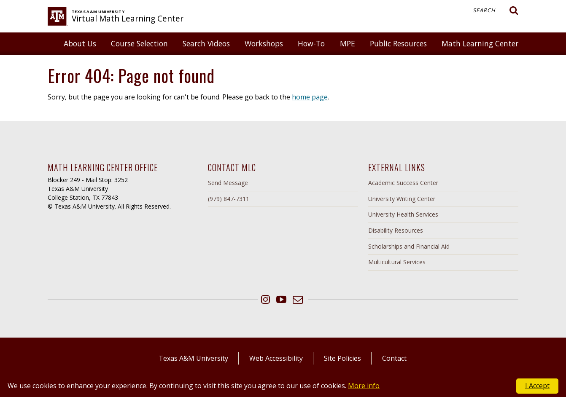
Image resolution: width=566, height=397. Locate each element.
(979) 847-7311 (228, 199)
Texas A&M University (193, 358)
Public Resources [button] (398, 43)
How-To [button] (311, 43)
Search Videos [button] (206, 43)
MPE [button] (347, 43)
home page (310, 97)
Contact (394, 358)
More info (364, 385)
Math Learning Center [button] (480, 43)
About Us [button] (80, 43)
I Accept (537, 385)
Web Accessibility (276, 358)
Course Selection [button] (139, 43)
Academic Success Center (403, 183)
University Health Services (403, 214)
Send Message (228, 183)
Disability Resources (395, 230)
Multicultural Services (397, 262)
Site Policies (342, 358)
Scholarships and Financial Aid (409, 246)
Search (495, 10)
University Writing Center (401, 199)
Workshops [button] (264, 43)
